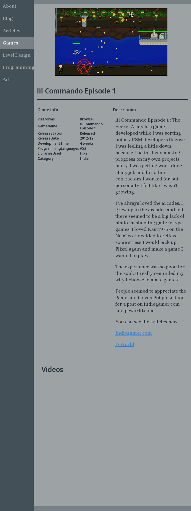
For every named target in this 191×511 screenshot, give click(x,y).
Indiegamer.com (133, 333)
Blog (8, 18)
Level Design (17, 55)
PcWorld (124, 344)
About (9, 6)
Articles (11, 30)
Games (10, 43)
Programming (18, 67)
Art (6, 79)
